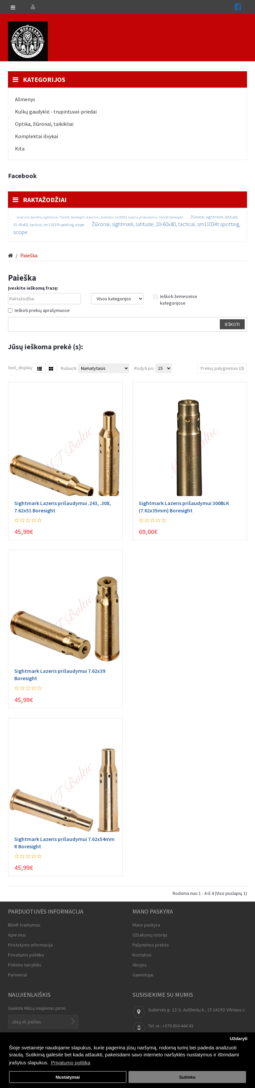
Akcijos (139, 965)
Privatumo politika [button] (70, 1062)
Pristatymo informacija (30, 945)
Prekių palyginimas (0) (222, 368)
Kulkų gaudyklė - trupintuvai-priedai (56, 111)
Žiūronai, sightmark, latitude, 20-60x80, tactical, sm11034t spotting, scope (126, 228)
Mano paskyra (146, 925)
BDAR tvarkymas (24, 925)
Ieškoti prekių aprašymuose (39, 310)
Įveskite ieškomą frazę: (33, 288)
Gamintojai (142, 975)
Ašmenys (25, 99)
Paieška (29, 255)
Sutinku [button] (187, 1077)
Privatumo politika (26, 955)
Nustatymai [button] (67, 1077)
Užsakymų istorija (149, 935)
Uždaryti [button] (238, 1038)
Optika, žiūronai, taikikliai (44, 124)
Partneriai (17, 975)
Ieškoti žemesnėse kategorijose (175, 299)
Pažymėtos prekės (150, 945)
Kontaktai (141, 955)
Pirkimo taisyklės (25, 965)
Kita (20, 148)
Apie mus (17, 935)
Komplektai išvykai (36, 136)
